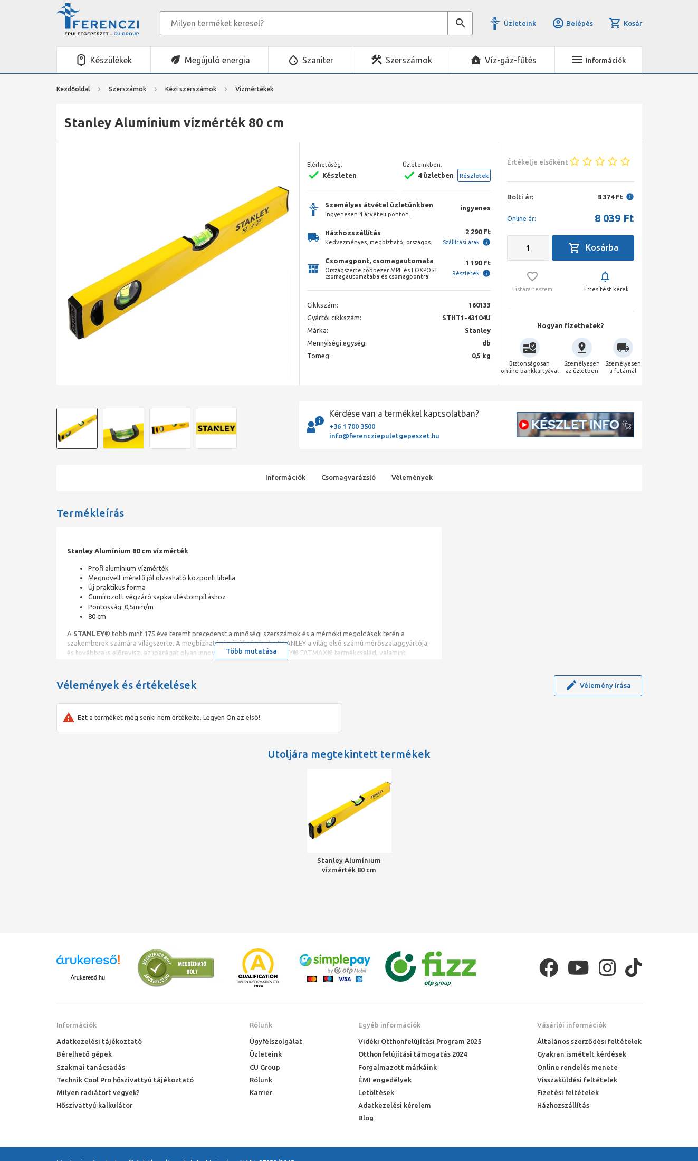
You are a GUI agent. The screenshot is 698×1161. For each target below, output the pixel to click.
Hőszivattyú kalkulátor (94, 1105)
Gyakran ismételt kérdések (581, 1054)
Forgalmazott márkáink (397, 1067)
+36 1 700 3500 (352, 426)
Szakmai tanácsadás (90, 1067)
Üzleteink (520, 23)
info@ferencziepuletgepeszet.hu (384, 435)
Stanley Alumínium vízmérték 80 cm (349, 865)
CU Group (265, 1067)
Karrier (261, 1092)
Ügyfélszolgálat (276, 1041)
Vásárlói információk (571, 1025)
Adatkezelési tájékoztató (99, 1041)
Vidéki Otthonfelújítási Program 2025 (419, 1041)
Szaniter (317, 60)
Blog (366, 1117)
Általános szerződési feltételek (589, 1041)
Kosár (625, 23)
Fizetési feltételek (568, 1092)
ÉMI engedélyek (385, 1079)
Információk (76, 1025)
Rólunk (261, 1025)
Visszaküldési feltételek (577, 1079)
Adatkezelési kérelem (394, 1105)
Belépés (572, 23)
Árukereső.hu (88, 977)
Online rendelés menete (577, 1067)
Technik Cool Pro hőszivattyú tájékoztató (125, 1079)
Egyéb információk (389, 1025)
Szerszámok (409, 60)
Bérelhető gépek (84, 1054)
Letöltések (376, 1092)
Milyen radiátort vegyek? (98, 1092)
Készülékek (111, 60)
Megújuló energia (217, 60)
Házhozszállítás (563, 1105)
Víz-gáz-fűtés (511, 60)
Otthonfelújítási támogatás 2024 (412, 1054)
